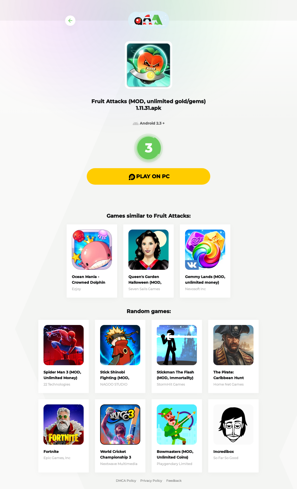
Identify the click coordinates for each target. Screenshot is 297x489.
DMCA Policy (126, 481)
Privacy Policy (151, 481)
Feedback (173, 481)
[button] (148, 176)
